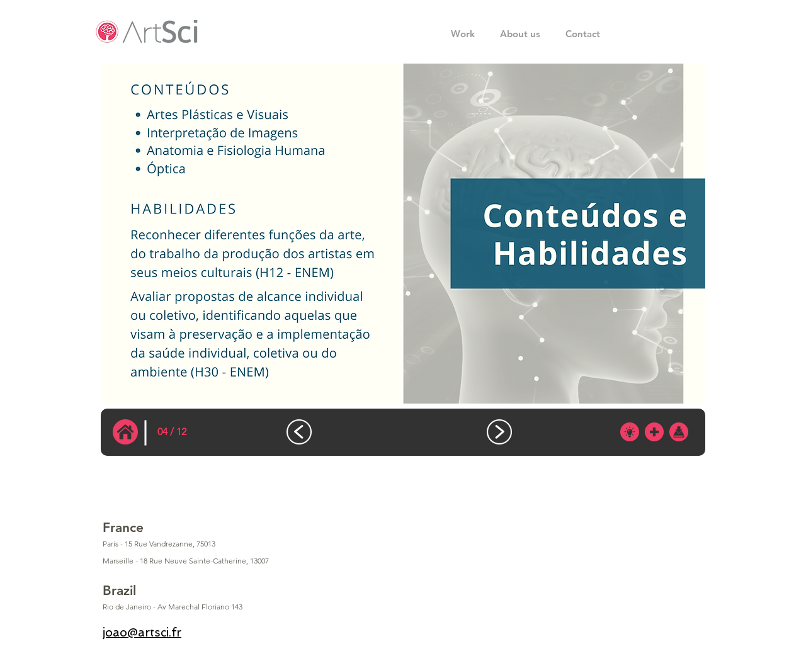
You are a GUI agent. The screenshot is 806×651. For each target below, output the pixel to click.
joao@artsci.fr (142, 632)
